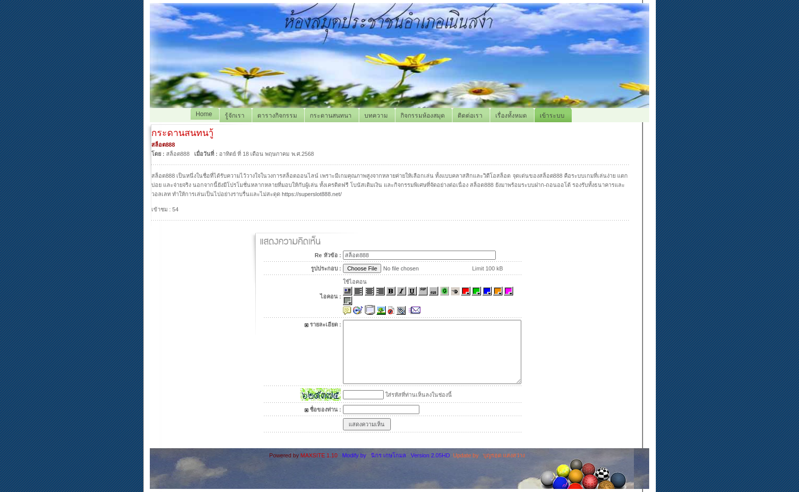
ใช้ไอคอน (355, 282)
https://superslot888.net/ (311, 194)
